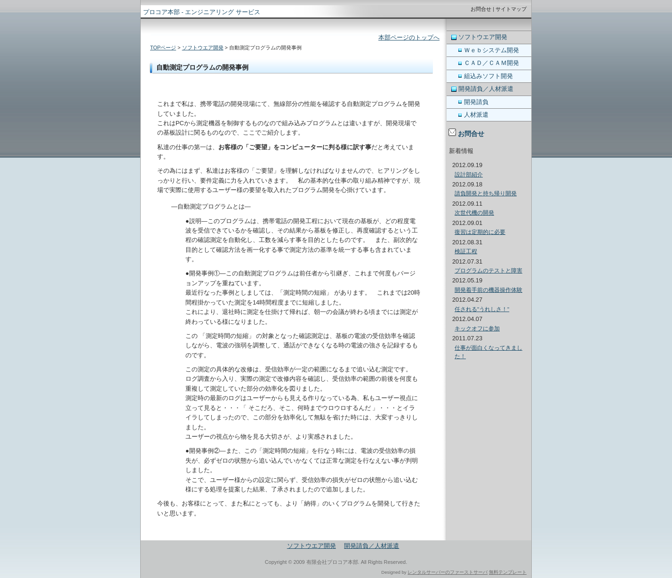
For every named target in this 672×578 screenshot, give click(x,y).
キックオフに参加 (477, 328)
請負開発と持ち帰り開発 (486, 193)
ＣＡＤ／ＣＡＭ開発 (491, 62)
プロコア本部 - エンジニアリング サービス (201, 12)
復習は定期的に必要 (480, 232)
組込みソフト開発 (488, 76)
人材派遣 (476, 114)
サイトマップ (511, 9)
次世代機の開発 (474, 213)
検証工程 (466, 251)
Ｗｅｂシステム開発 (491, 50)
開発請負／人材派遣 (485, 88)
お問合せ (481, 9)
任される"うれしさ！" (482, 309)
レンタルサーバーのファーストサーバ (448, 572)
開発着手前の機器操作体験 (488, 290)
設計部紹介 (469, 174)
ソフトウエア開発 (203, 47)
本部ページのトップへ (409, 37)
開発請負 (476, 101)
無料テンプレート (508, 572)
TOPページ (163, 47)
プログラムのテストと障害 (488, 270)
